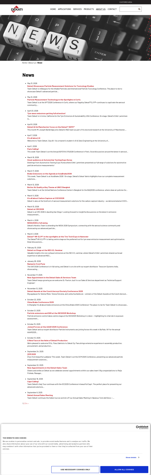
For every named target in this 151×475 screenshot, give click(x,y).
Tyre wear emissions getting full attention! (46, 113)
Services (77, 11)
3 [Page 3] (25, 403)
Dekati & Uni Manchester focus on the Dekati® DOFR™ (51, 127)
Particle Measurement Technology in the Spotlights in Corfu (53, 99)
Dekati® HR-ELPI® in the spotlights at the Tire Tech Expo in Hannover (57, 236)
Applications (64, 11)
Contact (112, 11)
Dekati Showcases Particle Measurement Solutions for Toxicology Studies (60, 86)
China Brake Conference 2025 (40, 302)
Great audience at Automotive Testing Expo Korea (49, 160)
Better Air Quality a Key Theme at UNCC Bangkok (48, 187)
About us (101, 11)
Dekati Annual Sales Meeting (40, 395)
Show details (131, 457)
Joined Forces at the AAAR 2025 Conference (47, 327)
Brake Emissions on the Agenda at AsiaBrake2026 (49, 173)
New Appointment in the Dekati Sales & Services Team (51, 277)
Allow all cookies (124, 470)
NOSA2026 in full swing (37, 223)
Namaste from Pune (36, 264)
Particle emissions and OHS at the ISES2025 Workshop (51, 313)
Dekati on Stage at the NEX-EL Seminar (44, 250)
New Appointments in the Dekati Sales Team (47, 368)
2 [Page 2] (23, 403)
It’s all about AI (33, 138)
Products (89, 11)
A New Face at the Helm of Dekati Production (47, 340)
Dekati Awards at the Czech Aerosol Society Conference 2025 (55, 291)
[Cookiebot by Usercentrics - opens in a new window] (137, 427)
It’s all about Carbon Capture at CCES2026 (45, 198)
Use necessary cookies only (75, 470)
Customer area (125, 2)
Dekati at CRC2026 (35, 209)
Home (53, 11)
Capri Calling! (33, 381)
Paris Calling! (33, 149)
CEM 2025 (31, 354)
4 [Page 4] (26, 403)
